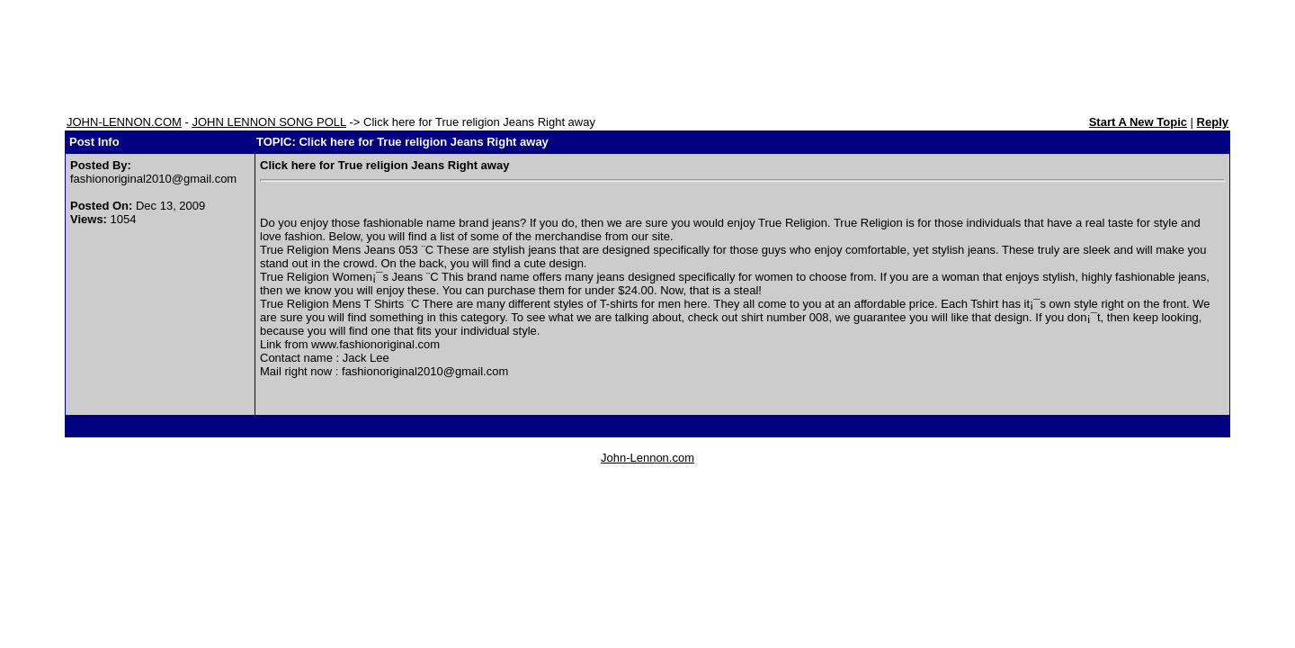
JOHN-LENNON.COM (124, 122)
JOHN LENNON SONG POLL (268, 122)
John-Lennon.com (647, 457)
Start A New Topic (1138, 122)
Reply (1212, 122)
